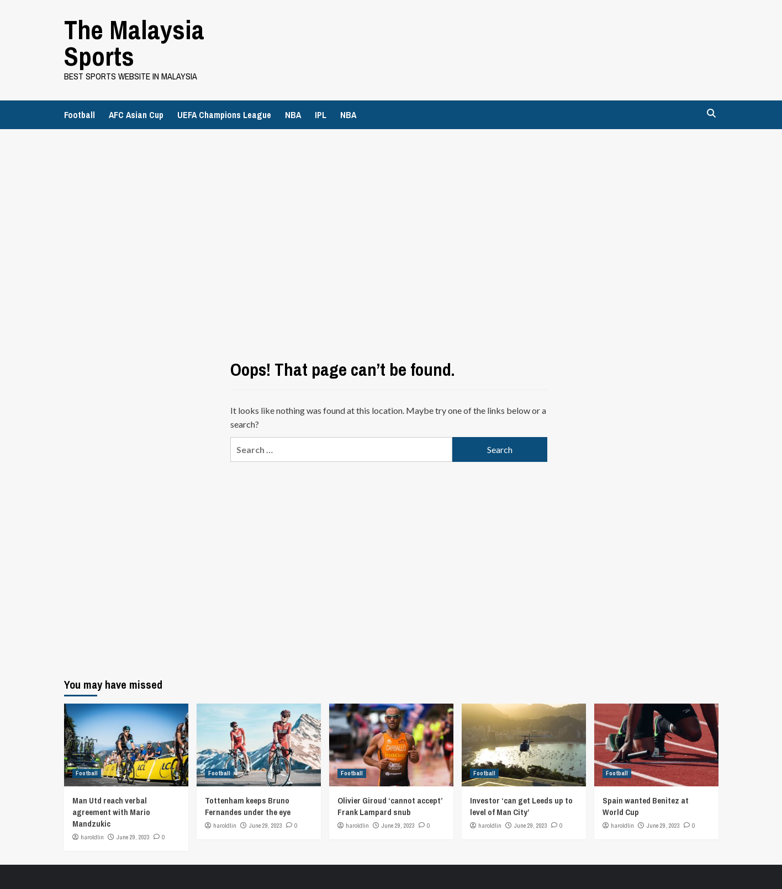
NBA (293, 115)
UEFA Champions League (224, 115)
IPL (320, 115)
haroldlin (92, 837)
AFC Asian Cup (136, 115)
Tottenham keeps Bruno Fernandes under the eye (247, 806)
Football (79, 115)
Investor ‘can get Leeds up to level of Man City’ (521, 806)
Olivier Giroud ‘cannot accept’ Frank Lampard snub (389, 806)
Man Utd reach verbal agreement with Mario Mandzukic (111, 812)
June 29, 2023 (133, 837)
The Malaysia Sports (134, 43)
